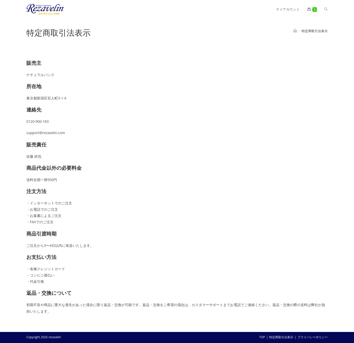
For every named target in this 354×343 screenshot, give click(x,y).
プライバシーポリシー (313, 337)
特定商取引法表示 (315, 31)
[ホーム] (295, 31)
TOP (262, 337)
